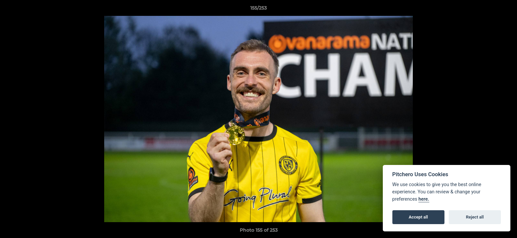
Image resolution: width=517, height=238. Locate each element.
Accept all (418, 217)
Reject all (475, 217)
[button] (505, 10)
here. (423, 199)
